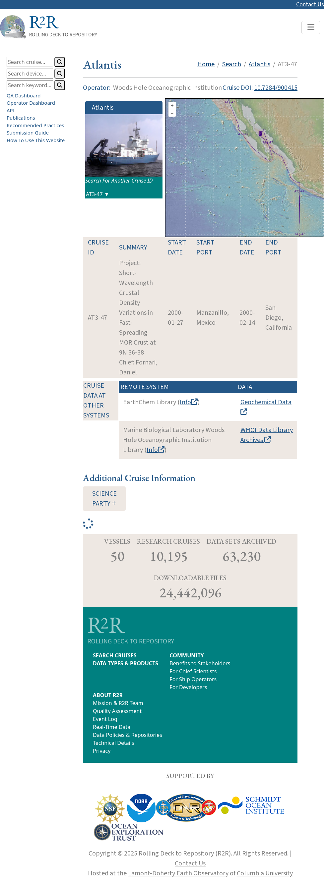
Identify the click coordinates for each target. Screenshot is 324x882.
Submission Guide (28, 132)
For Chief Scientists (193, 671)
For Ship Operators (193, 679)
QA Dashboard (24, 95)
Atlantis (259, 64)
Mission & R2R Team (118, 703)
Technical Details (113, 742)
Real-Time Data (111, 727)
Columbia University (265, 873)
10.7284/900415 (275, 87)
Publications (21, 117)
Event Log (105, 719)
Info (189, 402)
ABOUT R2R (108, 695)
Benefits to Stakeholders (199, 663)
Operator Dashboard (31, 102)
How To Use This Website (36, 140)
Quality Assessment (117, 711)
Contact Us (310, 4)
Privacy (101, 750)
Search (231, 64)
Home (206, 64)
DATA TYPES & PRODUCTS (125, 663)
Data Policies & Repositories (127, 735)
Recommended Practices (35, 125)
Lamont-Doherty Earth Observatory (178, 873)
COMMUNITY (186, 655)
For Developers (188, 687)
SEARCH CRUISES (115, 655)
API (11, 110)
